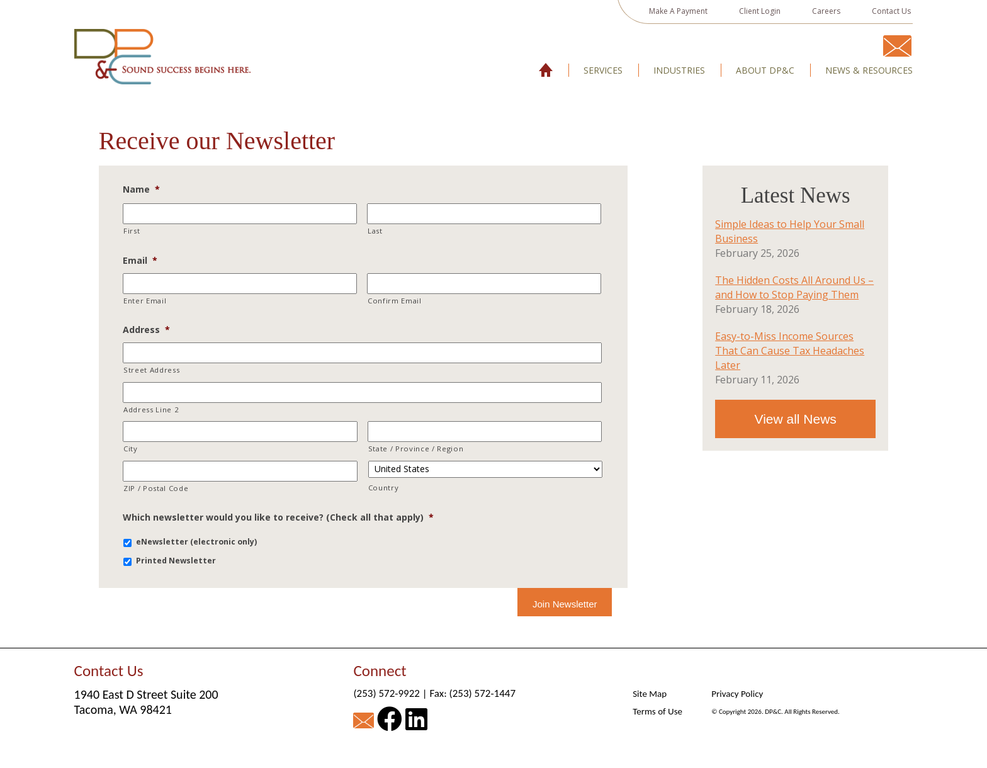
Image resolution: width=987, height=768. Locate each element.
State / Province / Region (416, 448)
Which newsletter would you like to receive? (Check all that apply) (278, 517)
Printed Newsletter (176, 560)
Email (140, 260)
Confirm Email (395, 300)
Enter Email (144, 300)
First (131, 230)
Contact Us (891, 11)
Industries (679, 70)
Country (383, 487)
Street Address (151, 370)
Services (603, 70)
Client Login (760, 11)
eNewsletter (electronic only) (196, 541)
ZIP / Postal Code (155, 488)
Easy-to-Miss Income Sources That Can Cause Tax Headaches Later (789, 350)
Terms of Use (657, 711)
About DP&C (765, 70)
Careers (826, 11)
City (130, 448)
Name (141, 189)
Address (146, 330)
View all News (796, 419)
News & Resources (869, 70)
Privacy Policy (737, 693)
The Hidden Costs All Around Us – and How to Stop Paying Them (794, 287)
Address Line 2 (151, 409)
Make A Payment (678, 11)
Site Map (650, 693)
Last (375, 230)
